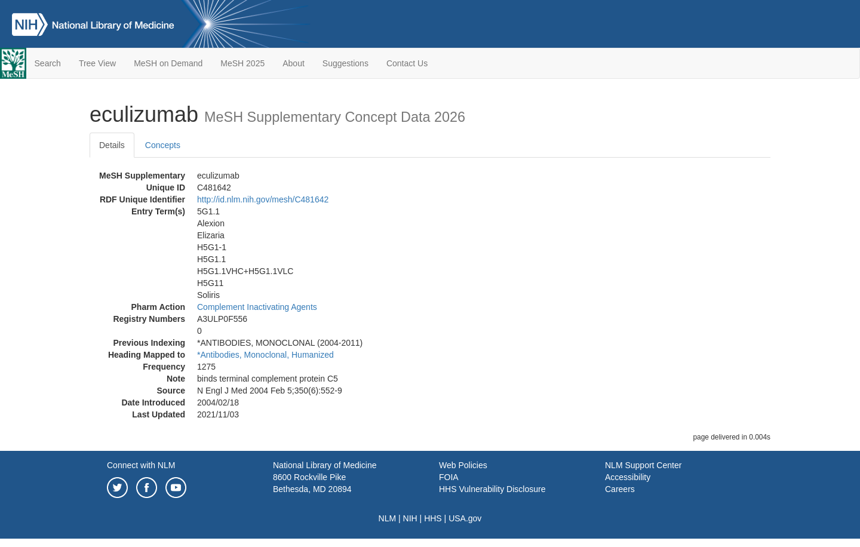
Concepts (162, 145)
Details (112, 145)
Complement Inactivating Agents (257, 307)
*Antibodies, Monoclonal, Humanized (265, 354)
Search (48, 63)
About (293, 63)
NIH (410, 518)
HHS (433, 518)
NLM (388, 518)
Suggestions (345, 63)
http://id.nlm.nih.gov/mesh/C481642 (262, 199)
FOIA (449, 477)
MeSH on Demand (168, 63)
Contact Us (407, 63)
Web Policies (463, 465)
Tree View (97, 63)
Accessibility (627, 477)
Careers (620, 489)
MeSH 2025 (242, 63)
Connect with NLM (141, 465)
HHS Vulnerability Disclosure (492, 489)
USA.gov (465, 518)
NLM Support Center (643, 465)
